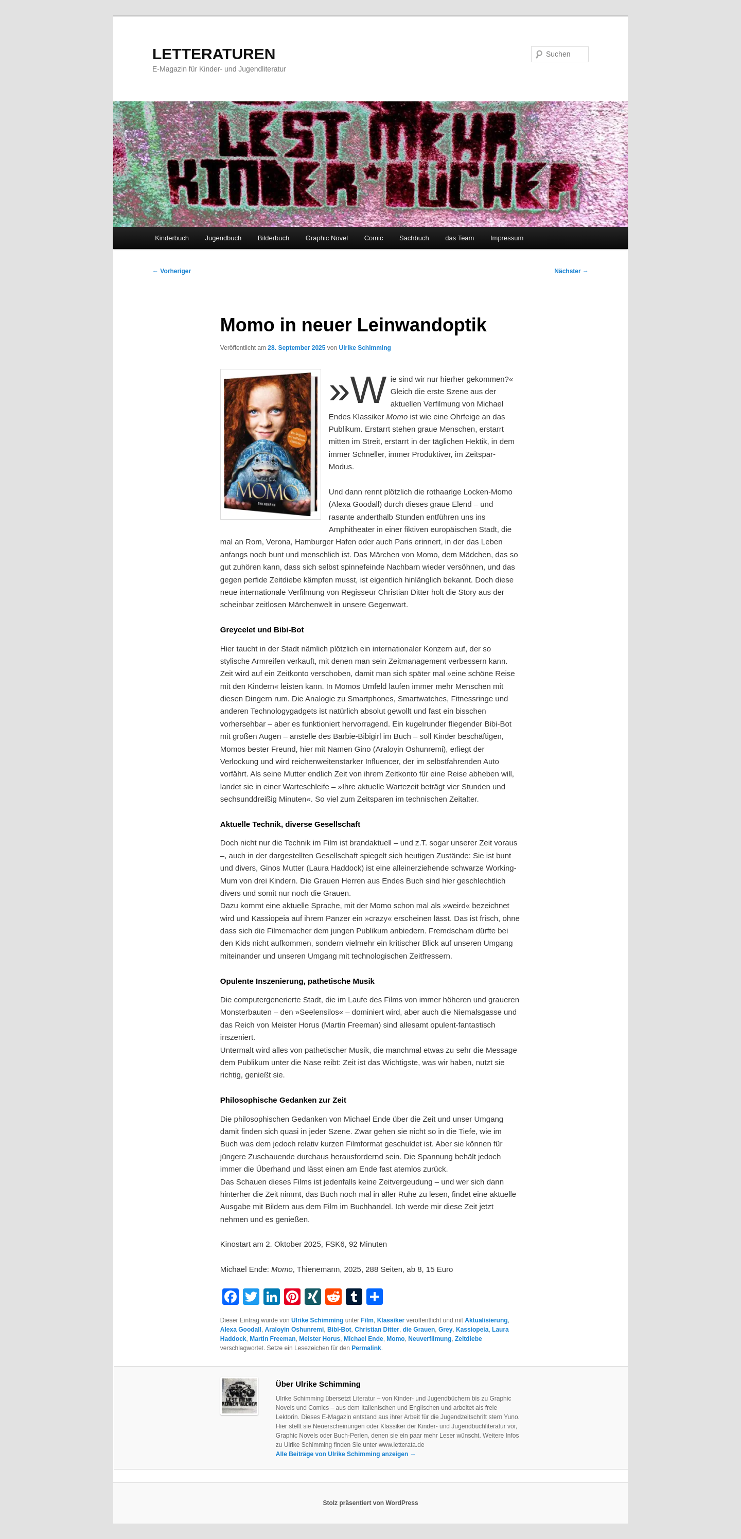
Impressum (506, 238)
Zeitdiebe (468, 1338)
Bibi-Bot (339, 1329)
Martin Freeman (272, 1338)
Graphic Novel (327, 238)
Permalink (366, 1348)
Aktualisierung (486, 1320)
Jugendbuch (223, 238)
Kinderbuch (172, 238)
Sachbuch (414, 238)
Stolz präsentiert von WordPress (370, 1503)
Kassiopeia (472, 1329)
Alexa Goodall (240, 1329)
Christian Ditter (377, 1329)
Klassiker (390, 1320)
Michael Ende (363, 1338)
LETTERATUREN (213, 53)
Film (367, 1320)
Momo (395, 1338)
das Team (459, 238)
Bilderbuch (273, 238)
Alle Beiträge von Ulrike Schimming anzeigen (346, 1454)
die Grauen (419, 1329)
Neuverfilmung (429, 1338)
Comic (373, 238)
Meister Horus (319, 1338)
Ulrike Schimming (365, 347)
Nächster (571, 271)
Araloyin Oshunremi (294, 1329)
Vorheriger (171, 271)
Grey (445, 1329)
